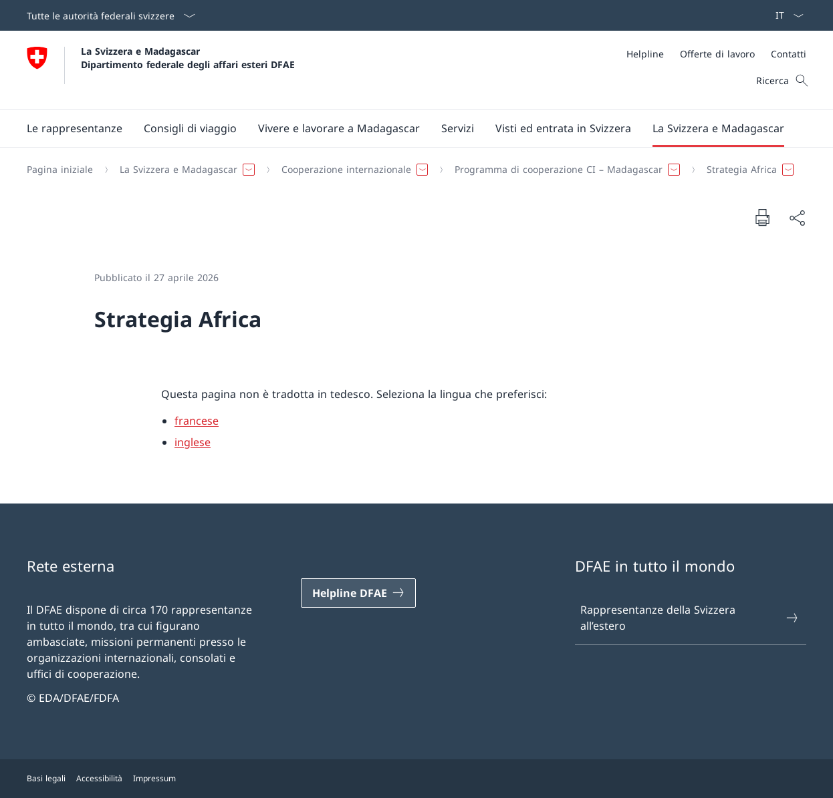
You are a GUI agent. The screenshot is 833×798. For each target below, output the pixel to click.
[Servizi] (458, 128)
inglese (192, 442)
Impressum (154, 778)
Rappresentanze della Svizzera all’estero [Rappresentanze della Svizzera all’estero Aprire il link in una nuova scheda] (690, 617)
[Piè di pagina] (416, 778)
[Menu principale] (406, 128)
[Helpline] (645, 54)
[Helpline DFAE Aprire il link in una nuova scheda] (358, 593)
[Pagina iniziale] (60, 169)
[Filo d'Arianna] (411, 169)
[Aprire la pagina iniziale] (161, 70)
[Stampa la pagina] (762, 217)
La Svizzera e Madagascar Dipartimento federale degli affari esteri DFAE (188, 57)
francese (196, 420)
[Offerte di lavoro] (717, 54)
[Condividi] (797, 217)
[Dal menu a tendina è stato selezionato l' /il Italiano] (785, 15)
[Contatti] (788, 54)
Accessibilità (99, 778)
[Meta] (716, 54)
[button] (74, 128)
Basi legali (46, 778)
